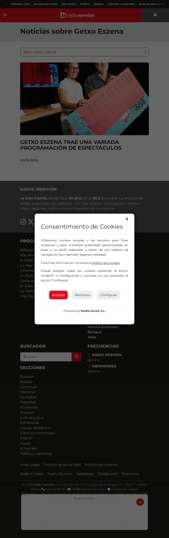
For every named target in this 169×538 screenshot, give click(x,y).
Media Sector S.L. (93, 311)
